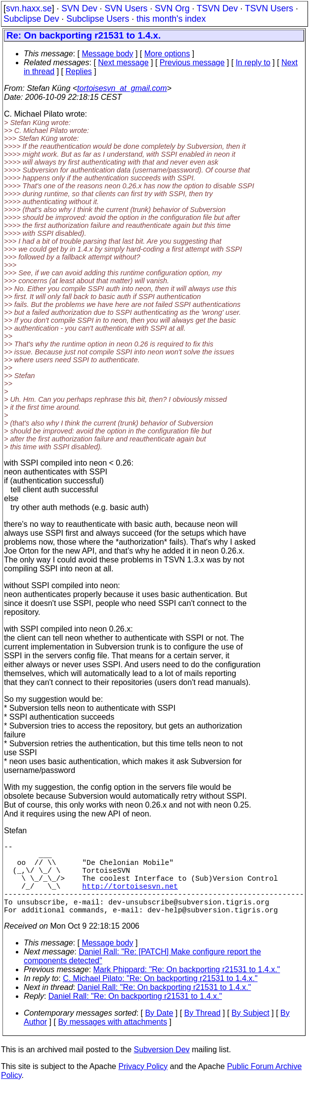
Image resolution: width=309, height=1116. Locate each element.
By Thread (202, 1031)
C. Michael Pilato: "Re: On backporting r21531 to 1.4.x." (160, 996)
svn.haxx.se (29, 8)
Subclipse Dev (31, 19)
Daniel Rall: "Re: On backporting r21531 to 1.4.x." (164, 1005)
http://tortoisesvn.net (129, 897)
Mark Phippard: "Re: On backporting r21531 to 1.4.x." (186, 987)
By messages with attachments (112, 1039)
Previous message (192, 62)
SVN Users (125, 8)
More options (167, 53)
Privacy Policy (143, 1084)
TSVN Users (269, 8)
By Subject (250, 1031)
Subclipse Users (97, 19)
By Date (159, 1031)
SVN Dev (79, 8)
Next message (123, 62)
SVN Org (172, 8)
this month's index (171, 19)
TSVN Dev (217, 8)
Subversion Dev (162, 1067)
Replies (79, 71)
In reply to (253, 62)
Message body (107, 53)
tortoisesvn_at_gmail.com (122, 88)
